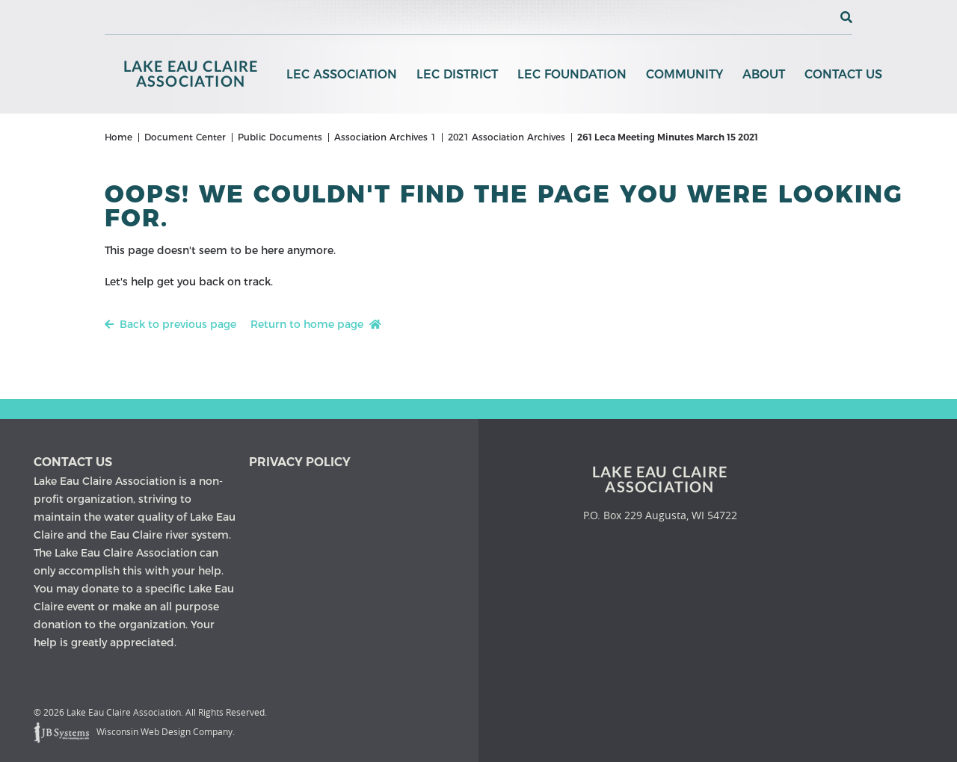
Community (684, 74)
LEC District (457, 74)
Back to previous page (170, 324)
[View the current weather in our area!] (821, 17)
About (763, 74)
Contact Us (843, 74)
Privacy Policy (300, 462)
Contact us (73, 462)
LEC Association (341, 74)
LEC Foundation (572, 74)
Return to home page (315, 324)
